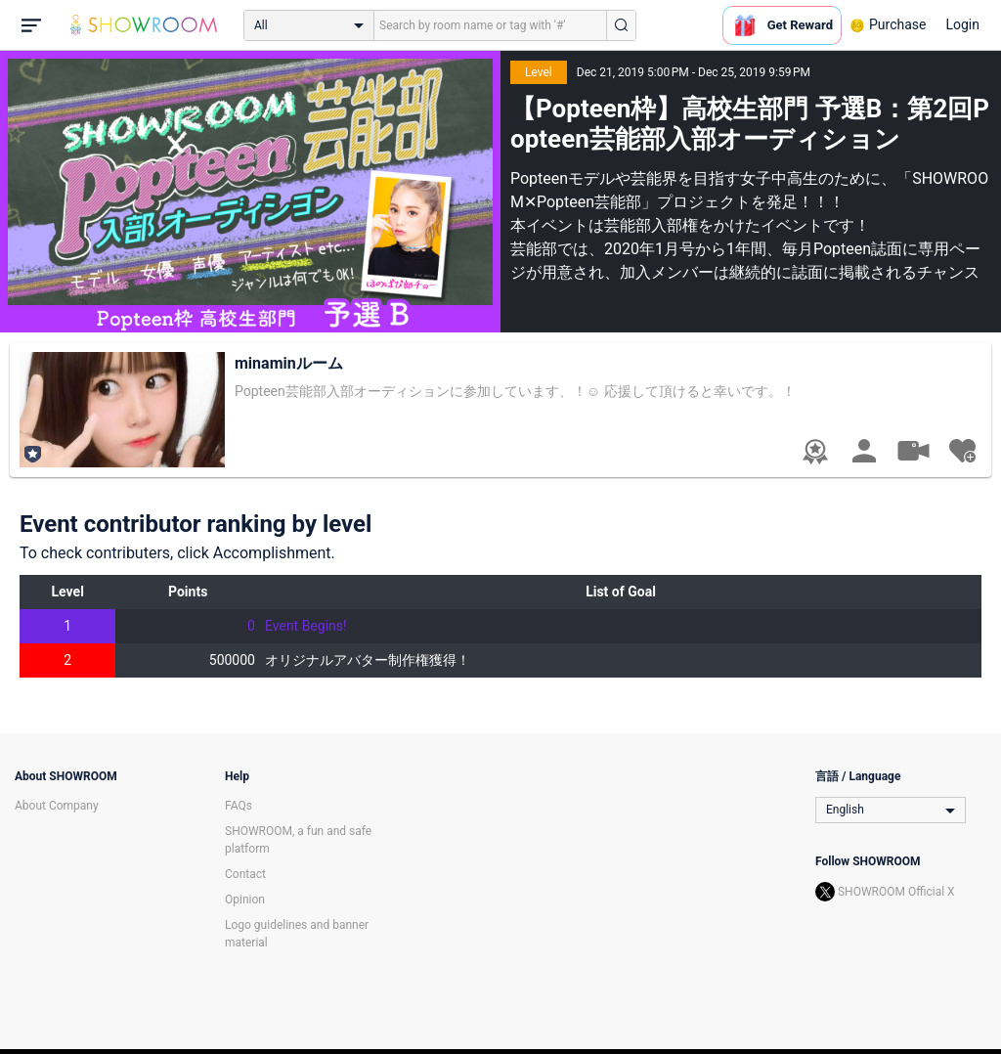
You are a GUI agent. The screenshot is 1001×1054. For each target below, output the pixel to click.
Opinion (245, 899)
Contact (245, 874)
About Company (57, 805)
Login (962, 24)
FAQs (238, 805)
